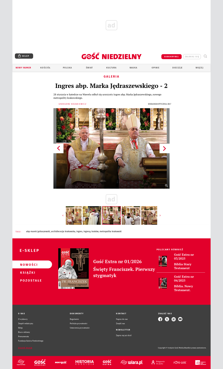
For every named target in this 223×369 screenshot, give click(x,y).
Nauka (133, 67)
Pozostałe (27, 280)
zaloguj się (192, 57)
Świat (89, 67)
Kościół (45, 67)
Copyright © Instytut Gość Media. (171, 348)
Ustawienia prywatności (80, 328)
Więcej (199, 67)
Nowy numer (23, 67)
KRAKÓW (95, 231)
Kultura (111, 67)
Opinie (155, 67)
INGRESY (86, 231)
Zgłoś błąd (25, 348)
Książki (27, 272)
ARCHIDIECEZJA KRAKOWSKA (63, 231)
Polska (67, 67)
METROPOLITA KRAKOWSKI (111, 231)
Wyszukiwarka (205, 56)
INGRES (79, 231)
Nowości (27, 264)
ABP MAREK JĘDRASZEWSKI (38, 231)
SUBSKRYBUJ (171, 57)
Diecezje (177, 67)
